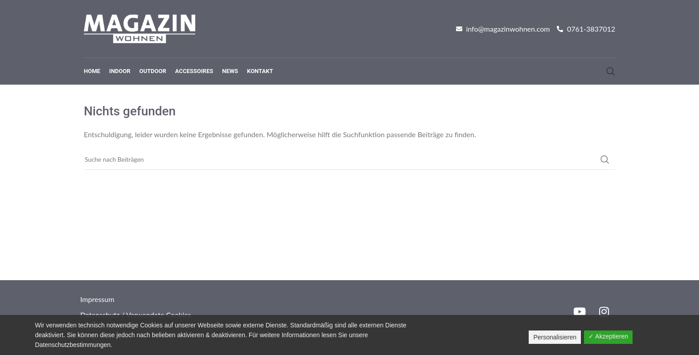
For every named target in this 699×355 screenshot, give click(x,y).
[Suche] (611, 71)
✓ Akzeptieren (608, 336)
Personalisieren (554, 337)
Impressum (97, 299)
